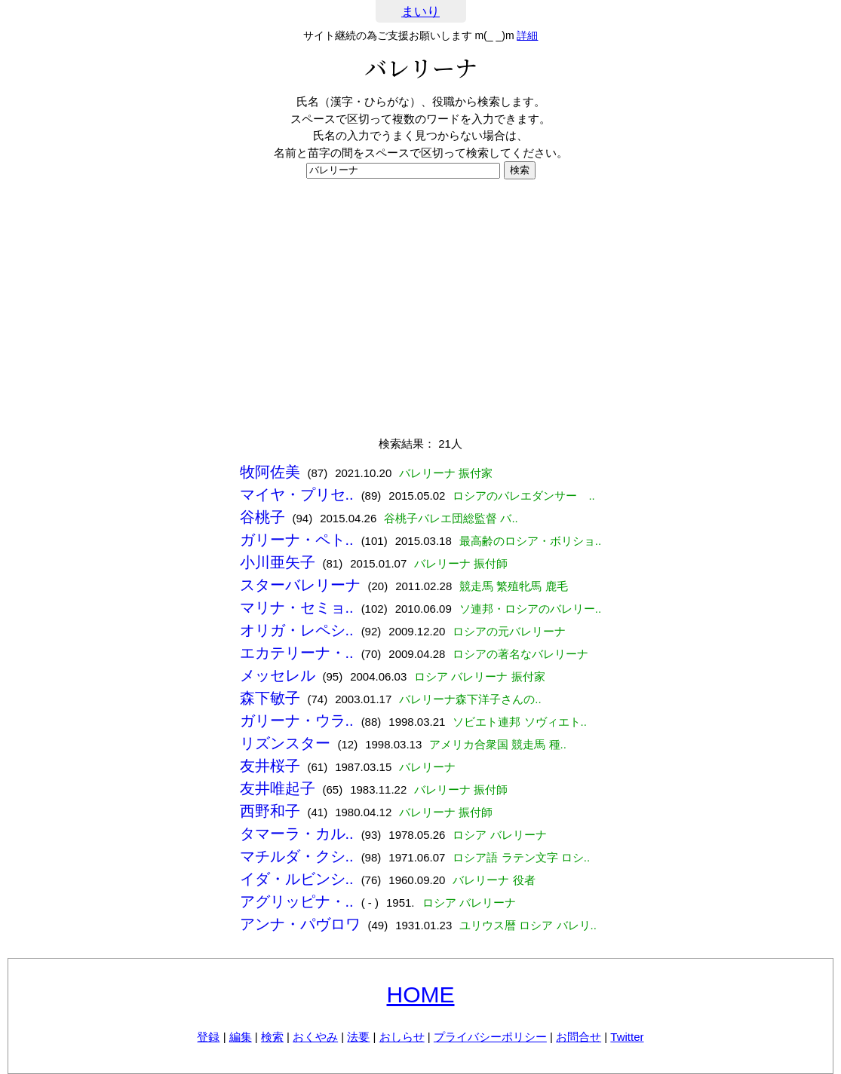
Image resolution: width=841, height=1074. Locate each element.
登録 (208, 1036)
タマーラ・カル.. (297, 833)
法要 (358, 1036)
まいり (420, 12)
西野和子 (270, 811)
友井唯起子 (277, 788)
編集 (240, 1036)
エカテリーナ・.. (297, 652)
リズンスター (285, 743)
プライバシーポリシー (490, 1036)
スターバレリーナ (300, 585)
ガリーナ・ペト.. (297, 539)
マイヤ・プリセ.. (297, 494)
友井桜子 (270, 765)
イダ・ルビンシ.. (297, 879)
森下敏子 (270, 698)
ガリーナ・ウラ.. (297, 720)
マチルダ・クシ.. (297, 856)
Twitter (626, 1036)
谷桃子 (262, 517)
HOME (421, 994)
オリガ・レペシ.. (297, 630)
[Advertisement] (420, 307)
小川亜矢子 (277, 562)
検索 (272, 1036)
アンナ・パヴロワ (300, 924)
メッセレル (277, 675)
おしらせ (402, 1036)
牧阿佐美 (270, 472)
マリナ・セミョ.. (297, 607)
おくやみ (315, 1036)
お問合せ (578, 1036)
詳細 (527, 35)
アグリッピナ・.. (297, 901)
